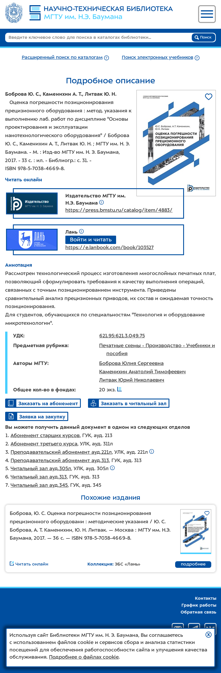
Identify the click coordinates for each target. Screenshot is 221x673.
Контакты (205, 598)
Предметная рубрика (40, 345)
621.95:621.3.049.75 (122, 335)
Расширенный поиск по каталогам (62, 57)
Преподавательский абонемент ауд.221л (61, 452)
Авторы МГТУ (30, 363)
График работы (198, 605)
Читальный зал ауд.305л (41, 468)
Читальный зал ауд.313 (39, 476)
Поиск (203, 37)
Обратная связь (198, 612)
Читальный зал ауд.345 (39, 485)
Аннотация (18, 265)
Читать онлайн (23, 179)
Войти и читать (91, 239)
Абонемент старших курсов (45, 435)
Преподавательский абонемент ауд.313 (60, 460)
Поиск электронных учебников (157, 57)
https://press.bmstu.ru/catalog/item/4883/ (119, 210)
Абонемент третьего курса (44, 443)
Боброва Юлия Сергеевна (131, 363)
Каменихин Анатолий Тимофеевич (142, 371)
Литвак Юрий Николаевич (131, 379)
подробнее (193, 564)
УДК (18, 335)
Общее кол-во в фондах (44, 389)
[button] (209, 635)
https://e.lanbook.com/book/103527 (109, 247)
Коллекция (99, 564)
